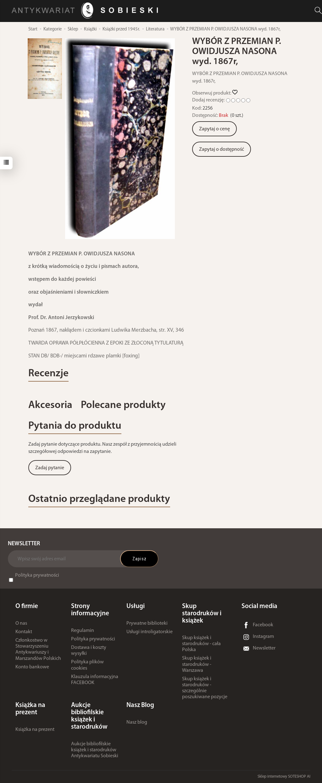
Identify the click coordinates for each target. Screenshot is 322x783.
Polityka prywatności (37, 575)
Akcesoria (50, 405)
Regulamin (82, 630)
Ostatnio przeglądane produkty (99, 499)
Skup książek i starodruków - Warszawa (196, 664)
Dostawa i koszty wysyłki (88, 650)
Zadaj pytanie (49, 467)
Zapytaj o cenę (214, 129)
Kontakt (23, 631)
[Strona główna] (86, 11)
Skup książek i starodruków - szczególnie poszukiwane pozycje (204, 688)
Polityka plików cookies (87, 665)
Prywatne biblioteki (147, 623)
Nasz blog (136, 722)
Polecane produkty (123, 405)
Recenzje (48, 373)
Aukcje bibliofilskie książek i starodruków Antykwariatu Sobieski (94, 750)
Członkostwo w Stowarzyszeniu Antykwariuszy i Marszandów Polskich (38, 649)
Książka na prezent (34, 729)
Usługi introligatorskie (149, 631)
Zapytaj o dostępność (221, 149)
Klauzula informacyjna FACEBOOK (94, 679)
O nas (21, 623)
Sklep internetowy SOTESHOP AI (284, 777)
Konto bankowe (32, 667)
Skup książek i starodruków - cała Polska (201, 643)
